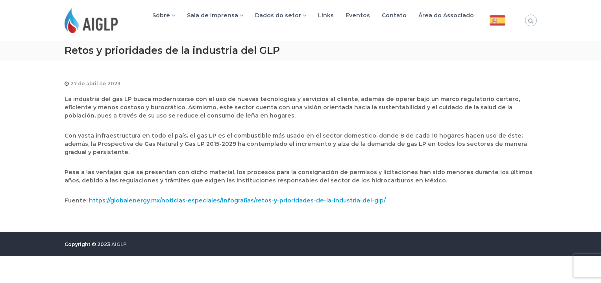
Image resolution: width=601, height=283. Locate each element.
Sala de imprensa (212, 15)
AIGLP (119, 244)
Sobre (161, 15)
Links (326, 15)
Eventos (358, 15)
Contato (394, 15)
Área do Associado (446, 15)
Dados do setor (278, 15)
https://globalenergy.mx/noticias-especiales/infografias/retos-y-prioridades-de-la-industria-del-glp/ (237, 200)
